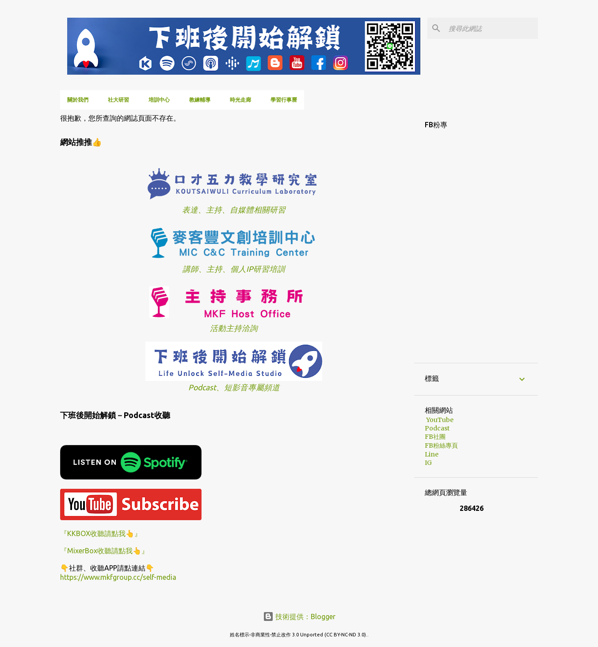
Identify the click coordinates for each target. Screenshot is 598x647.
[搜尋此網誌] (491, 28)
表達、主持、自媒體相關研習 (234, 210)
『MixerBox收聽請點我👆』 (104, 551)
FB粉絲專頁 (441, 445)
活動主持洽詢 (234, 328)
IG (428, 463)
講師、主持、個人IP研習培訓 (234, 269)
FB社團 (435, 437)
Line (431, 454)
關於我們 (77, 100)
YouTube (439, 420)
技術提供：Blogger (299, 616)
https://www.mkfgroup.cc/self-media (118, 577)
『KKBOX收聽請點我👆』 (100, 533)
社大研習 (118, 100)
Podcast (437, 428)
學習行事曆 (283, 100)
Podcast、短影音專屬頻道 (234, 387)
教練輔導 (199, 100)
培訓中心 (159, 100)
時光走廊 (240, 100)
